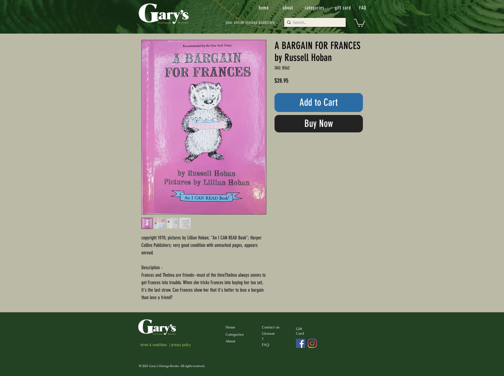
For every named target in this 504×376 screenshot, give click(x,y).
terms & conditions (153, 344)
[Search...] (313, 22)
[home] (264, 8)
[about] (288, 8)
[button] (359, 22)
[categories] (315, 8)
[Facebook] (300, 343)
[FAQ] (363, 8)
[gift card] (343, 8)
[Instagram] (312, 343)
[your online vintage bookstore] (250, 22)
